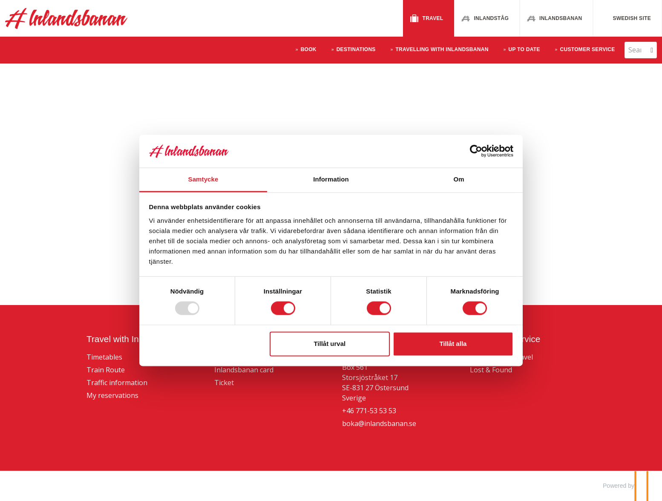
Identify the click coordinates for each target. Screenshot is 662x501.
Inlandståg (491, 18)
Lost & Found (491, 369)
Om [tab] (458, 179)
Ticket (224, 382)
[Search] (635, 50)
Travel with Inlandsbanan (135, 339)
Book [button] (309, 49)
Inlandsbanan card (243, 369)
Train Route (105, 369)
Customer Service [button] (587, 49)
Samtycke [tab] (203, 179)
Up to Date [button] (524, 49)
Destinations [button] (356, 49)
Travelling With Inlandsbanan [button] (441, 49)
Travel (433, 18)
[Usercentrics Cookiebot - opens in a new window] (476, 151)
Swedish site (632, 18)
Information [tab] (331, 179)
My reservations (112, 395)
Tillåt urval (329, 343)
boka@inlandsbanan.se (379, 423)
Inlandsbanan (560, 18)
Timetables (104, 357)
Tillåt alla (452, 343)
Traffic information (116, 382)
